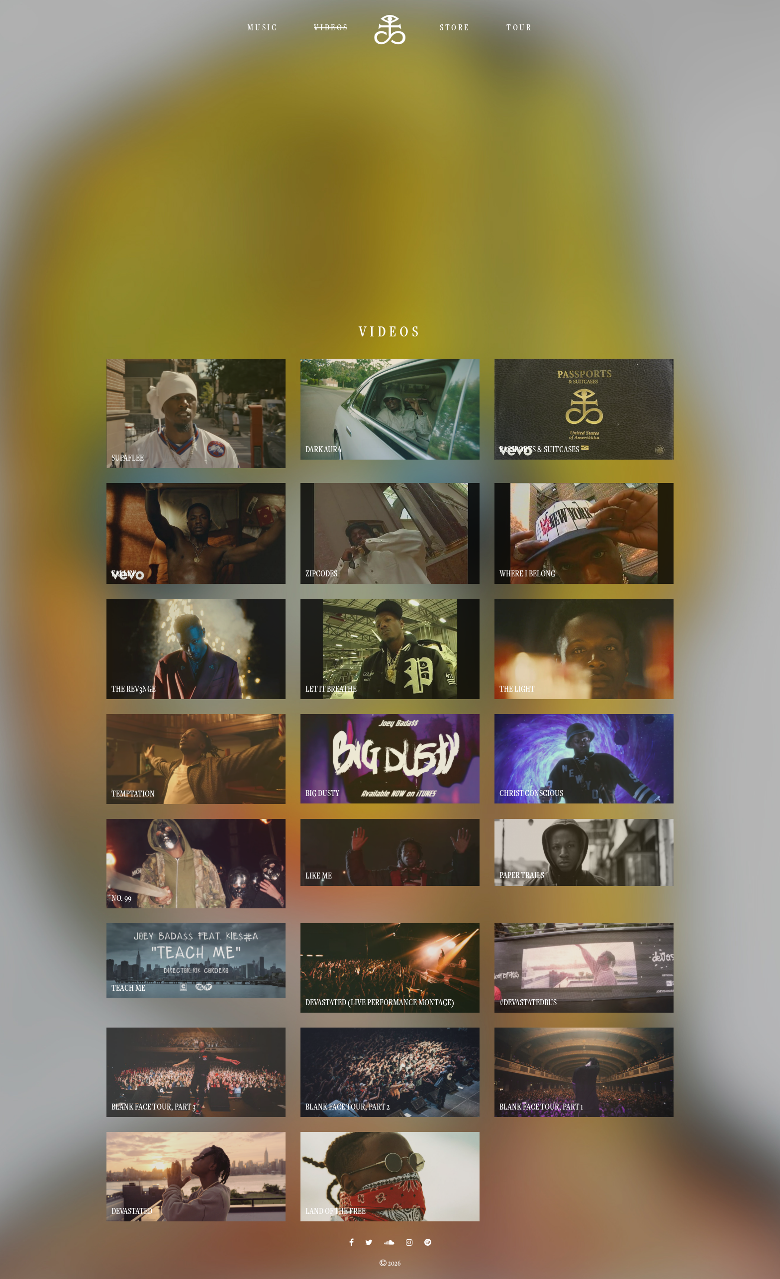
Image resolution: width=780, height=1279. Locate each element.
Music (262, 27)
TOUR (519, 27)
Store (455, 27)
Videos (331, 27)
